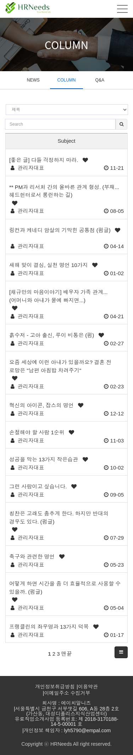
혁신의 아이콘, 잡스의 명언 (41, 405)
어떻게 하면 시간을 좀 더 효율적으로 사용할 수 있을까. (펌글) (65, 588)
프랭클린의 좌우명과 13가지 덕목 (49, 627)
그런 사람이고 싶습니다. (38, 486)
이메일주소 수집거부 (67, 693)
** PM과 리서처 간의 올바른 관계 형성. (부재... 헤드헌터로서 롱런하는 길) (64, 191)
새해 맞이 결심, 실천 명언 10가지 (48, 265)
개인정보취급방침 (55, 686)
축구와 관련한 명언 (32, 557)
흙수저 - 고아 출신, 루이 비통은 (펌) (51, 335)
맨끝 (66, 654)
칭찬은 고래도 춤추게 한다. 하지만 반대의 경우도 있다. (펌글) (59, 517)
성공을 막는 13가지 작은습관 (43, 459)
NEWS (33, 80)
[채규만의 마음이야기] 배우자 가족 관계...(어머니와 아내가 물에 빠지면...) (58, 296)
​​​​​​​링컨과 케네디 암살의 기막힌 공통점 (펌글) (60, 230)
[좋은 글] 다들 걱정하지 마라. (43, 160)
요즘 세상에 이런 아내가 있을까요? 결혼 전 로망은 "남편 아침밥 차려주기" (60, 366)
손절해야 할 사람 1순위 (37, 432)
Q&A (99, 80)
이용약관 (88, 686)
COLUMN (66, 80)
